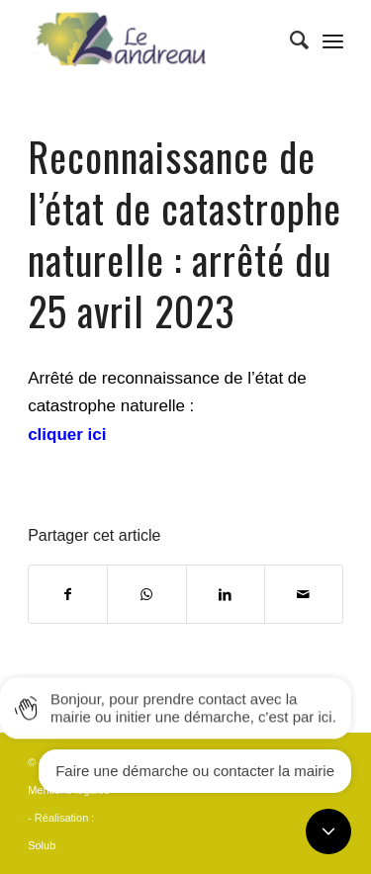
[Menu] (333, 40)
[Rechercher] (289, 40)
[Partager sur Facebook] (68, 594)
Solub (41, 845)
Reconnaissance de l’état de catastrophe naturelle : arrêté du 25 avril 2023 (184, 233)
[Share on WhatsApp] (146, 594)
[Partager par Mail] (303, 594)
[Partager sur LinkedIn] (225, 594)
